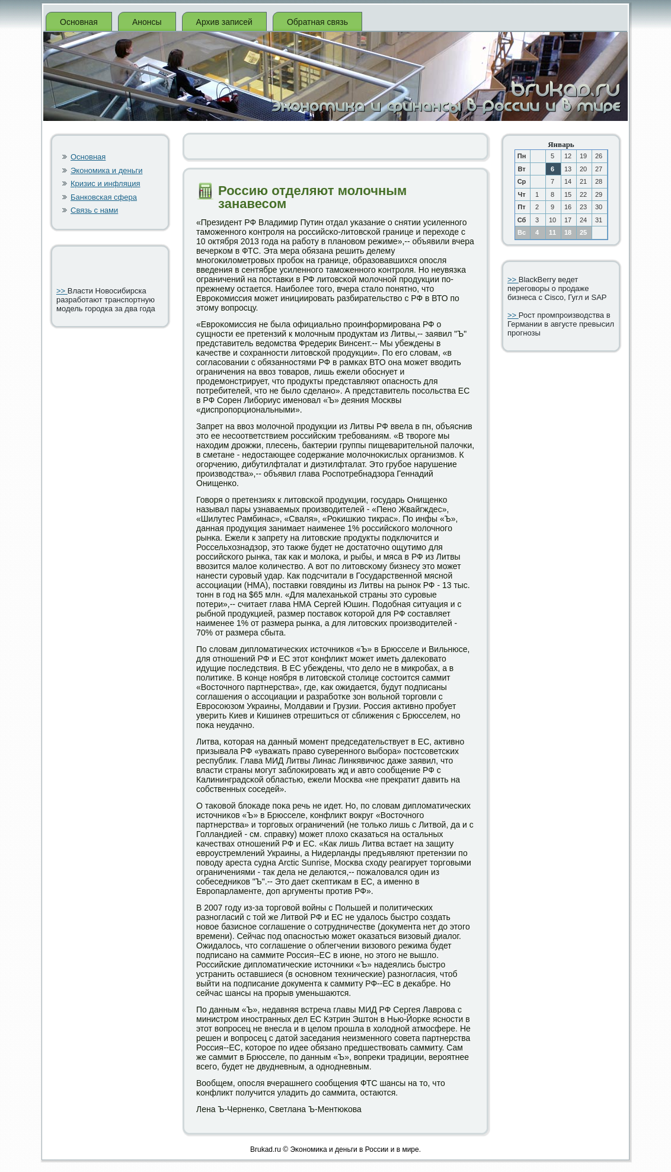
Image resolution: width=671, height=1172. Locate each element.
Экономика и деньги (106, 170)
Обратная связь (317, 22)
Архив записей (224, 22)
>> (62, 290)
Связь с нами (94, 210)
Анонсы (147, 22)
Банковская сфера (104, 197)
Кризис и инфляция (105, 183)
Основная (79, 22)
